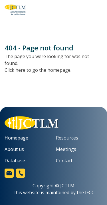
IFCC (89, 192)
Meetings (66, 149)
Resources (67, 138)
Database (15, 160)
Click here (15, 70)
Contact (64, 160)
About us (14, 149)
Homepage (16, 138)
